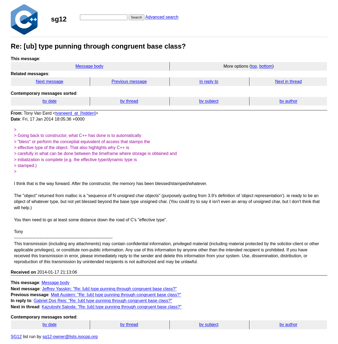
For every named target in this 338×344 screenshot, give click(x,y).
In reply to (208, 81)
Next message (49, 81)
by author (288, 101)
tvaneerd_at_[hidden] (75, 113)
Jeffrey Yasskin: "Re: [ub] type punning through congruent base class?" (109, 289)
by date (49, 101)
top (254, 66)
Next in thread (288, 81)
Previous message (129, 81)
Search (136, 17)
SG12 (16, 336)
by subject (208, 101)
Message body (89, 66)
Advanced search (162, 17)
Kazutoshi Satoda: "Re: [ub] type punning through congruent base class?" (112, 307)
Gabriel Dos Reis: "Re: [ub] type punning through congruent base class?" (103, 300)
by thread (129, 101)
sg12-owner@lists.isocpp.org (70, 336)
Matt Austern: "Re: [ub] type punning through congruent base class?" (116, 294)
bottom (265, 66)
